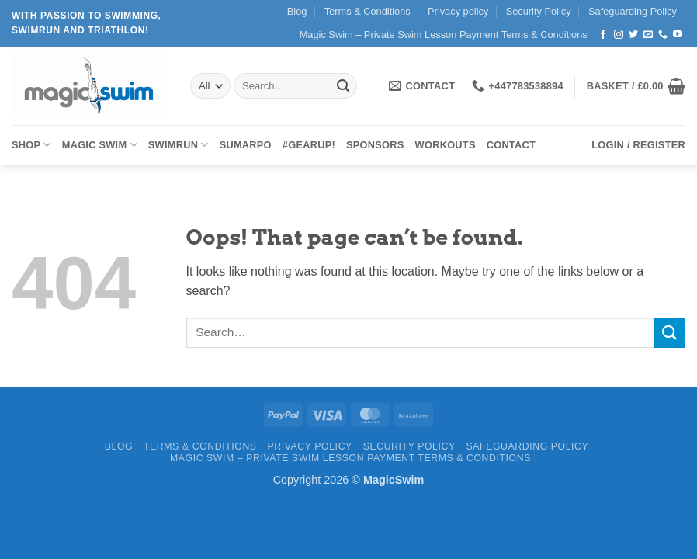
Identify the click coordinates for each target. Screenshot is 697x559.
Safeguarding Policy (632, 11)
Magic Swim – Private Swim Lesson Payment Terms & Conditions (444, 34)
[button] (636, 86)
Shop (31, 144)
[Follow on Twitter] (633, 35)
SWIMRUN (178, 144)
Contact (511, 145)
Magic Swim (99, 144)
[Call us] (663, 35)
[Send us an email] (648, 35)
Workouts (445, 145)
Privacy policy (458, 11)
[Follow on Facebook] (603, 35)
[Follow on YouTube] (677, 35)
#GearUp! (309, 145)
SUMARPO (246, 145)
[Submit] (343, 86)
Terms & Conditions (367, 11)
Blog (297, 11)
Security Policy (538, 11)
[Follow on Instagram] (618, 35)
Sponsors (375, 145)
